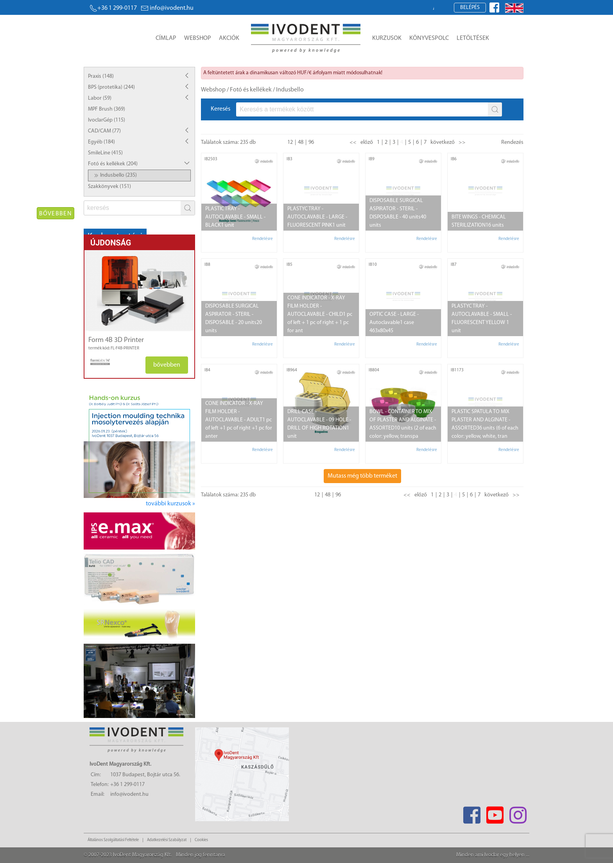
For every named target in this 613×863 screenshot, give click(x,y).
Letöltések (473, 38)
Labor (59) (99, 98)
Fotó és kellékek (251, 90)
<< (353, 142)
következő (442, 142)
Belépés (470, 8)
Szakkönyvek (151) (109, 187)
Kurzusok (386, 38)
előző (366, 142)
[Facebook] (471, 812)
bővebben (166, 365)
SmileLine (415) (105, 153)
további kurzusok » (170, 504)
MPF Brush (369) (106, 109)
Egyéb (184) (101, 142)
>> (462, 142)
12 (290, 142)
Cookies (201, 840)
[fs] (133, 208)
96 (311, 142)
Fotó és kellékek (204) (113, 164)
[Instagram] (517, 812)
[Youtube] (494, 812)
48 (300, 142)
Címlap (166, 38)
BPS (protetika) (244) (111, 87)
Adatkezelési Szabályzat (166, 840)
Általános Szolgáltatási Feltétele (113, 840)
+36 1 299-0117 (113, 8)
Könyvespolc (429, 38)
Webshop (197, 38)
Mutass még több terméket (362, 476)
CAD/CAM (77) (104, 131)
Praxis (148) (101, 76)
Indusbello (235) (114, 175)
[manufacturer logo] (97, 362)
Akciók (229, 38)
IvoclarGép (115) (106, 120)
